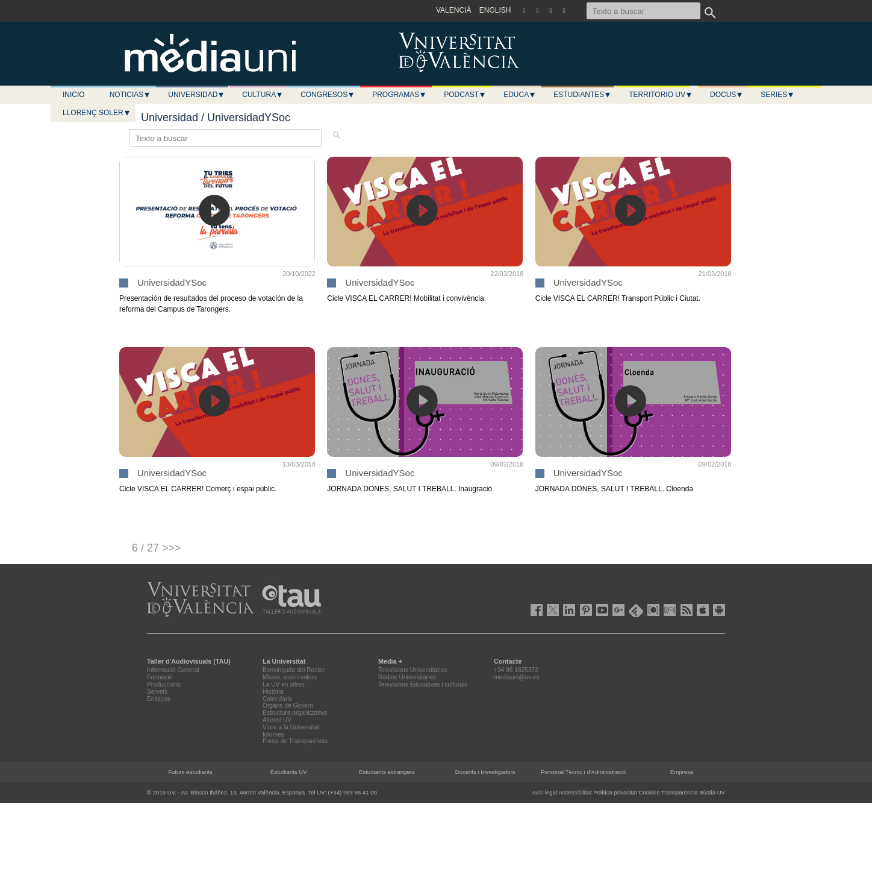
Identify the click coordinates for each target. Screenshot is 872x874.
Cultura (262, 95)
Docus (726, 95)
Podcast (465, 95)
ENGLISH (495, 10)
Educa (519, 95)
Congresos (328, 95)
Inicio (74, 94)
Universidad (196, 95)
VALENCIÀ (453, 10)
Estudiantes (582, 95)
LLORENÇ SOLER (97, 113)
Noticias (130, 95)
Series (777, 95)
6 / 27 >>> (156, 548)
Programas (399, 95)
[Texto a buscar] (643, 10)
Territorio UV (661, 95)
